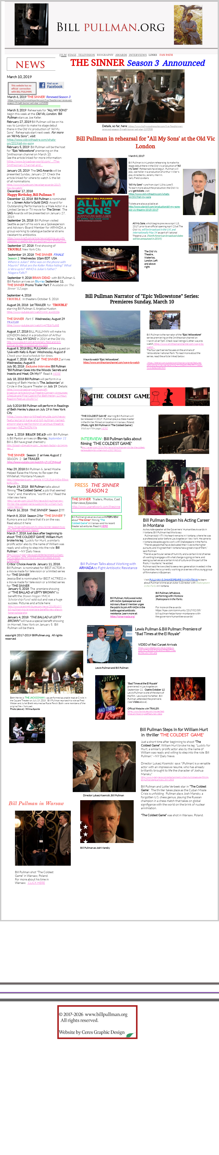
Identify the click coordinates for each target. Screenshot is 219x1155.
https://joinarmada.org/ (122, 616)
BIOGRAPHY (104, 54)
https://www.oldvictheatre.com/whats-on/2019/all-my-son (31, 141)
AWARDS (121, 54)
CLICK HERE (36, 882)
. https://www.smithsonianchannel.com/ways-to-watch (175, 345)
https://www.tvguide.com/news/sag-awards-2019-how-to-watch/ (34, 186)
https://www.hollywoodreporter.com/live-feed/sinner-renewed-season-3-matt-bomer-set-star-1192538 (142, 128)
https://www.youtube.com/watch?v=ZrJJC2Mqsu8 (34, 462)
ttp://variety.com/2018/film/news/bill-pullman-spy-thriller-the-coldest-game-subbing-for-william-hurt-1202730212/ (113, 448)
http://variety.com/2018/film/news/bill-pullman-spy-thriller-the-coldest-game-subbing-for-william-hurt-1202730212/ (35, 503)
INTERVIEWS (137, 54)
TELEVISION (86, 54)
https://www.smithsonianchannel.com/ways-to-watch (111, 362)
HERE (104, 526)
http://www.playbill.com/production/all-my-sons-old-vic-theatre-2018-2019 (154, 208)
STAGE (72, 54)
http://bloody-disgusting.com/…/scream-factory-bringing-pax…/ (37, 447)
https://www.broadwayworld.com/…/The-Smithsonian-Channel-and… (33, 163)
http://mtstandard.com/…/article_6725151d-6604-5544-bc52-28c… (38, 481)
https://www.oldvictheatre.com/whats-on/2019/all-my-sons (149, 195)
